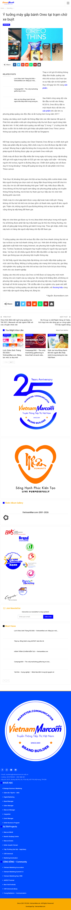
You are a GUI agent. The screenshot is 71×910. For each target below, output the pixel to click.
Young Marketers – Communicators (15, 893)
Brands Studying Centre (11, 836)
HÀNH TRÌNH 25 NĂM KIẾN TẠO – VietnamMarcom (31, 651)
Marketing (7, 335)
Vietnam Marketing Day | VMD (13, 876)
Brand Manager (8, 801)
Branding (6, 24)
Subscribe (48, 617)
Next (12, 362)
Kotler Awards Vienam (11, 845)
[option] (35, 654)
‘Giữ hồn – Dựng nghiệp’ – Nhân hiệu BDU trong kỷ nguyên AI (34, 672)
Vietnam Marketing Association (14, 867)
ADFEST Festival (9, 880)
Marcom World (8, 832)
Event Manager (8, 818)
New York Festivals (10, 884)
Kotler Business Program (12, 823)
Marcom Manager (9, 810)
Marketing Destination (11, 858)
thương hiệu (58, 287)
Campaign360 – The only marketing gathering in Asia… (32, 662)
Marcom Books (8, 841)
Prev (6, 362)
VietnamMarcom (40, 906)
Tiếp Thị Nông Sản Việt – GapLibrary (15, 849)
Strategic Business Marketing (12, 788)
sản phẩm (47, 111)
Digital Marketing (9, 797)
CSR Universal (8, 853)
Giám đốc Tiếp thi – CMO (11, 793)
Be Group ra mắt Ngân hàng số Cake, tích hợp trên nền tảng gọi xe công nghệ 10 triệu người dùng (54, 322)
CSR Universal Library (10, 889)
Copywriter (7, 814)
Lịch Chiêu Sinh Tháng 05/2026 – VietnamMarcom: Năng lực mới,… (36, 631)
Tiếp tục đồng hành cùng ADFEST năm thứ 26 (29, 641)
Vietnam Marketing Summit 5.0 (13, 872)
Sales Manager (8, 805)
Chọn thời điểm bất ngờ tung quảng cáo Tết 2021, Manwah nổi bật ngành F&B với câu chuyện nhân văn (17, 322)
